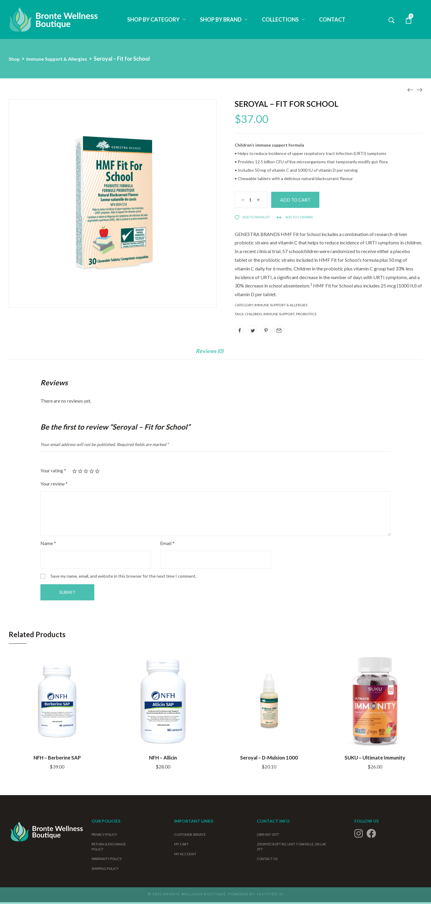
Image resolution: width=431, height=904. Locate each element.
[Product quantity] (249, 200)
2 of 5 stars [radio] (80, 473)
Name (48, 545)
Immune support (279, 315)
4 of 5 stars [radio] (91, 473)
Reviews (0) (209, 353)
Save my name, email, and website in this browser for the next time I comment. (123, 577)
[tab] (209, 356)
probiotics (306, 315)
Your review (54, 485)
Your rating (53, 472)
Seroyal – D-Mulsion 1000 (269, 758)
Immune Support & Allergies (61, 58)
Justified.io (270, 896)
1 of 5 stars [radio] (74, 473)
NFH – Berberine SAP (57, 758)
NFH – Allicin (163, 758)
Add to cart (309, 200)
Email (167, 545)
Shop (15, 58)
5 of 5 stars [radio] (97, 473)
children (253, 315)
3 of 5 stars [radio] (86, 473)
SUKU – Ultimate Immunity (374, 758)
